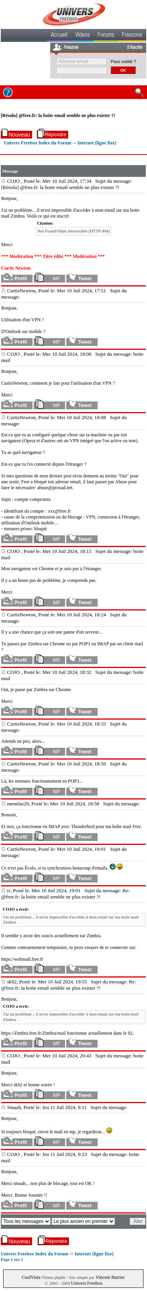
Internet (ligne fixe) (96, 143)
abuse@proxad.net (54, 487)
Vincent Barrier (110, 1277)
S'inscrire (134, 47)
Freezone (132, 35)
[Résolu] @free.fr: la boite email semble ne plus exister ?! (58, 115)
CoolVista (31, 1277)
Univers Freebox (86, 1283)
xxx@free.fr (59, 511)
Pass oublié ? (123, 61)
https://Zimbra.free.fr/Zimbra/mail (33, 1033)
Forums (106, 35)
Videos (82, 35)
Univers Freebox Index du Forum (37, 143)
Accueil (59, 35)
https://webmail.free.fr (22, 959)
